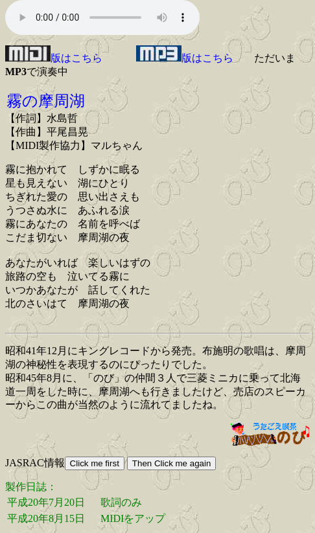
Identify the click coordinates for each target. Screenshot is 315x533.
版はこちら (53, 57)
